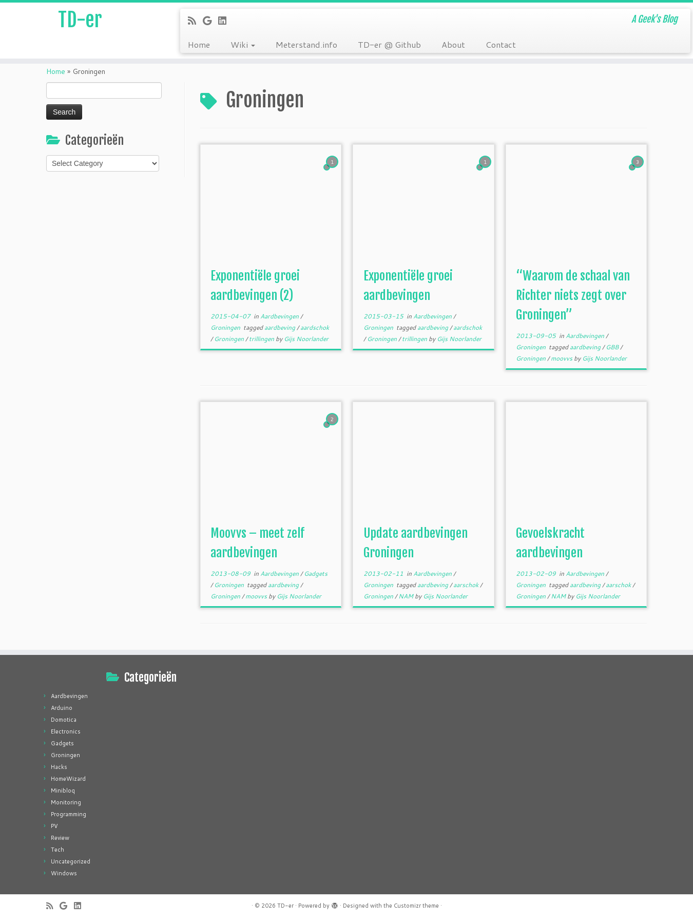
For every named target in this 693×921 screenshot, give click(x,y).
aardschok (314, 327)
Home (199, 44)
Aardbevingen (280, 316)
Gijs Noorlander (306, 338)
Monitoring (66, 802)
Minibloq (63, 790)
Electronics (66, 731)
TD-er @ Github (389, 44)
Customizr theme (416, 905)
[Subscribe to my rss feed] (195, 20)
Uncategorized (70, 861)
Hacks (59, 767)
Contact (501, 44)
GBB (613, 347)
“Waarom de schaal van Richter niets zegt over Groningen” (573, 295)
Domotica (63, 720)
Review (60, 838)
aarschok (466, 584)
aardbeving (280, 327)
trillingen (262, 338)
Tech (57, 849)
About (453, 44)
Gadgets (316, 573)
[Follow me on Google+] (210, 20)
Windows (64, 873)
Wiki (242, 44)
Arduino (61, 708)
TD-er (79, 20)
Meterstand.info (306, 44)
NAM (406, 596)
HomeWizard (68, 779)
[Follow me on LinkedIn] (225, 20)
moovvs (562, 358)
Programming (68, 814)
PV (54, 826)
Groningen (226, 327)
